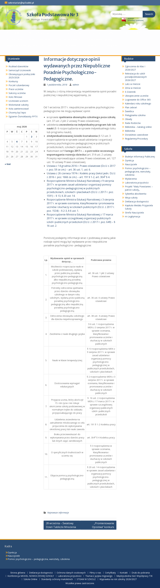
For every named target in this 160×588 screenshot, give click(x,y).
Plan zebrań (131, 107)
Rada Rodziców (133, 123)
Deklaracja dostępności (38, 32)
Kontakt (124, 32)
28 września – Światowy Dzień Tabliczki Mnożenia (61, 525)
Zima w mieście (133, 87)
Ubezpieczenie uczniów (136, 95)
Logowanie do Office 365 (138, 99)
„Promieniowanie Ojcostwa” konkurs (103, 525)
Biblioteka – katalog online (138, 126)
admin (76, 84)
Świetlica (129, 111)
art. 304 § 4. (103, 177)
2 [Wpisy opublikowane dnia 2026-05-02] (31, 136)
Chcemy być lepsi (17, 112)
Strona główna (14, 32)
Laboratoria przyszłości (70, 39)
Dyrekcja (129, 160)
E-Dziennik (130, 91)
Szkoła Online (55, 45)
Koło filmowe (15, 96)
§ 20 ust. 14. (68, 196)
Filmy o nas (94, 32)
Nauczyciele (131, 164)
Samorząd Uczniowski (20, 70)
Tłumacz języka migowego (100, 39)
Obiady (128, 119)
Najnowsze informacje (58, 512)
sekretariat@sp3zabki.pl (21, 2)
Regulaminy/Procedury (136, 138)
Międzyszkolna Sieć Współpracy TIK (25, 45)
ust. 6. (87, 169)
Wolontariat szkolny (19, 104)
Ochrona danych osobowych (69, 32)
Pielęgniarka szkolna (135, 115)
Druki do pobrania (142, 32)
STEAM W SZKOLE (111, 45)
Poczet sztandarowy (19, 85)
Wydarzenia (131, 178)
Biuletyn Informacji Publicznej (140, 156)
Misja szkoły (131, 197)
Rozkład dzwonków (18, 66)
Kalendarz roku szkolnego (138, 103)
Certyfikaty (110, 32)
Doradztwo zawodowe (136, 134)
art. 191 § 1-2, (87, 177)
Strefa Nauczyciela (134, 212)
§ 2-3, (64, 210)
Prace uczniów (16, 89)
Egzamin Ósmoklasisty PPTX (23, 116)
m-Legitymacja (132, 216)
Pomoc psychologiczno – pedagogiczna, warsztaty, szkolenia (138, 171)
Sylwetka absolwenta (135, 193)
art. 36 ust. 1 (75, 169)
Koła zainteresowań (19, 108)
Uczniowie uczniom (18, 100)
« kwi (8, 164)
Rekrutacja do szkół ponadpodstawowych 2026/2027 (136, 77)
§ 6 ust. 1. (73, 210)
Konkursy (13, 81)
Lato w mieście (132, 84)
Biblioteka (130, 130)
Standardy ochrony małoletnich (82, 45)
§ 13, (59, 196)
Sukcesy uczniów (17, 93)
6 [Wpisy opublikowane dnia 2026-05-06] (17, 141)
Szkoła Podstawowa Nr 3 (52, 14)
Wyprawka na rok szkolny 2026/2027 (25, 52)
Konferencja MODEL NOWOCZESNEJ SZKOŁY (30, 39)
